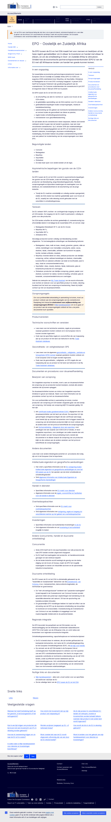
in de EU (78, 525)
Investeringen (93, 109)
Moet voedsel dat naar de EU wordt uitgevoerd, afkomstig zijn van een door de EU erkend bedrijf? (54, 737)
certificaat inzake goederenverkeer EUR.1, (54, 412)
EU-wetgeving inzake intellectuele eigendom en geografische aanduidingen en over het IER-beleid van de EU (59, 469)
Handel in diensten (95, 102)
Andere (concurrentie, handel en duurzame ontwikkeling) (96, 115)
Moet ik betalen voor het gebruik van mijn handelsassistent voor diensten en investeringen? (88, 737)
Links (11, 698)
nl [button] (55, 7)
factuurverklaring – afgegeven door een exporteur (57, 427)
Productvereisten (94, 82)
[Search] (100, 7)
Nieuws (35, 698)
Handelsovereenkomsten (43, 20)
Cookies (48, 803)
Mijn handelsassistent (63, 305)
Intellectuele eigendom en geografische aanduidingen (93, 96)
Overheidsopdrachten (96, 106)
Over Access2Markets (89, 767)
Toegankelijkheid (88, 803)
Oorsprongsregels (94, 79)
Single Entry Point (59, 19)
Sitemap (84, 771)
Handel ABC (28, 19)
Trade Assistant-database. (45, 365)
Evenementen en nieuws (77, 19)
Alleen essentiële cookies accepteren (93, 813)
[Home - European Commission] (20, 794)
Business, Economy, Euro (65, 783)
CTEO (88, 20)
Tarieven (91, 75)
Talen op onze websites (35, 803)
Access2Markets (12, 764)
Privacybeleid (58, 803)
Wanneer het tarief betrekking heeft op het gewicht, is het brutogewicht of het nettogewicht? (21, 713)
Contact (51, 799)
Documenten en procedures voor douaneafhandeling (95, 87)
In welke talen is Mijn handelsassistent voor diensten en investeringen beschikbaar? (21, 746)
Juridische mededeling (73, 803)
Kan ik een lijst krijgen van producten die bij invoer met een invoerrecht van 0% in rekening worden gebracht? (22, 727)
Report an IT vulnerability (16, 803)
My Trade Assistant (12, 19)
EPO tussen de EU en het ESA (68, 682)
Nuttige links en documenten (94, 123)
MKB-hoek (67, 19)
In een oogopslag (94, 72)
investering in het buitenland (70, 527)
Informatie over (97, 19)
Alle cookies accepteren (71, 813)
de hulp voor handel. (77, 646)
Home (20, 20)
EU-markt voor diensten (66, 490)
